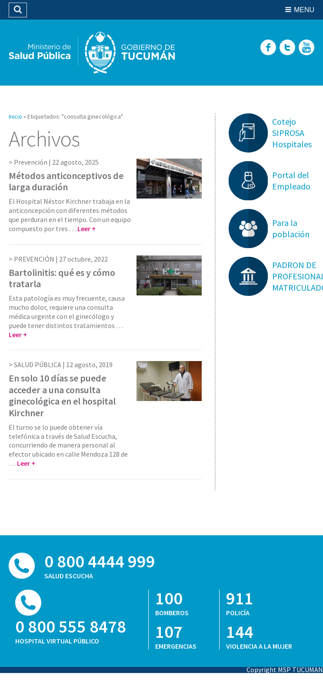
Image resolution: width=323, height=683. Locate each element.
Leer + (86, 228)
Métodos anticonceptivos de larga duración (66, 181)
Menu (304, 9)
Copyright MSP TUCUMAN (284, 669)
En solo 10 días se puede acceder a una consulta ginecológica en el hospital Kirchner (62, 395)
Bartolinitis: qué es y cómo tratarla (62, 278)
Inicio (15, 116)
